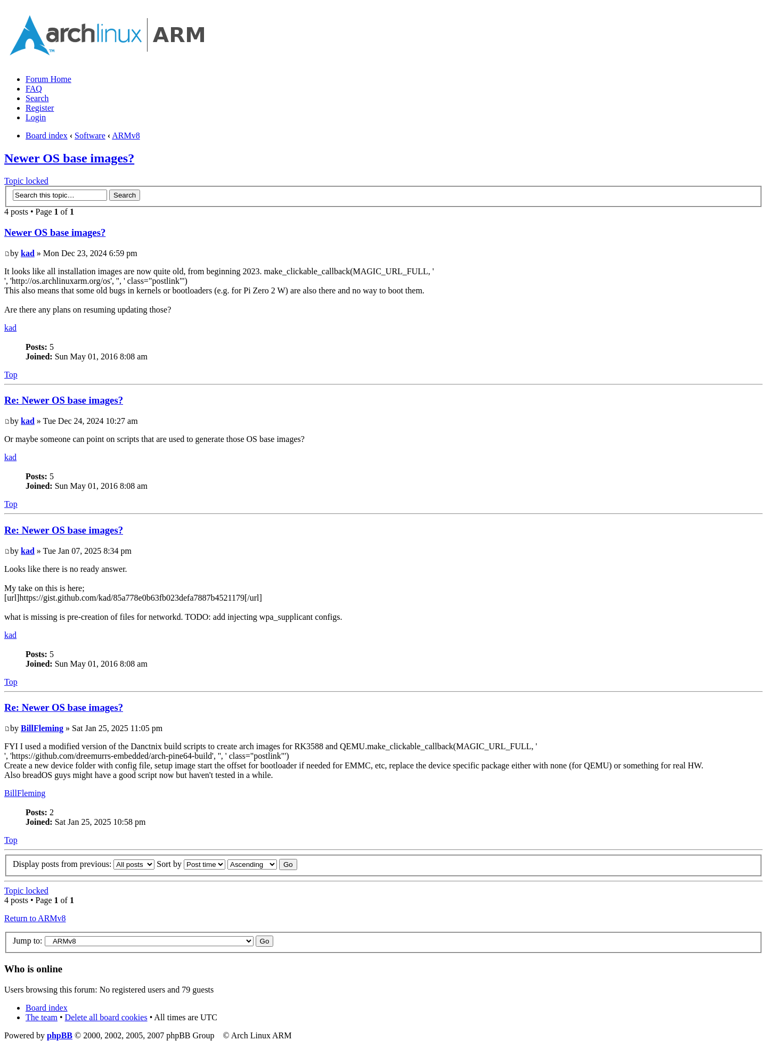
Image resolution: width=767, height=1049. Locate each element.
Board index (47, 135)
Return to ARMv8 (35, 918)
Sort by (191, 863)
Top (11, 374)
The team (42, 1017)
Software (90, 135)
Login (36, 117)
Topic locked (26, 180)
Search (37, 98)
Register (40, 107)
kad (28, 253)
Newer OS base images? (69, 158)
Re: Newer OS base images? (63, 400)
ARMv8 (126, 135)
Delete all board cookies (106, 1017)
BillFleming (42, 728)
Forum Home (48, 79)
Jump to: (28, 940)
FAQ (34, 88)
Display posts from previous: (83, 863)
